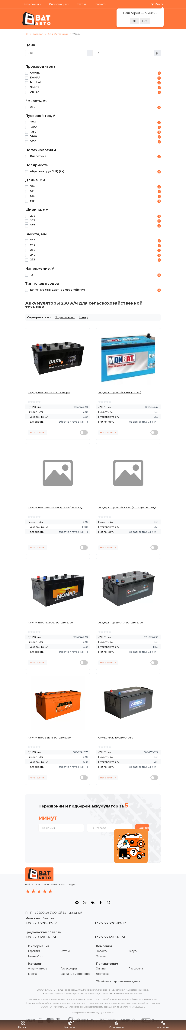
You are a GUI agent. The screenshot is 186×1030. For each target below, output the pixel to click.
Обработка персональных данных (119, 981)
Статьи (81, 4)
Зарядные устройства (75, 974)
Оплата (101, 968)
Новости (101, 951)
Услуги (132, 951)
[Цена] (56, 53)
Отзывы (101, 956)
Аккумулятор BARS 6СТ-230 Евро (49, 392)
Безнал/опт (35, 956)
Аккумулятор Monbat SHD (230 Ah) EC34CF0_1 (127, 507)
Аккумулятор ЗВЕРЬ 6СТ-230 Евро (49, 737)
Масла (32, 974)
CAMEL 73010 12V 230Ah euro (115, 737)
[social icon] (77, 902)
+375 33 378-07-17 (110, 923)
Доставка (102, 974)
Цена (82, 317)
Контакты (100, 4)
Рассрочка (135, 968)
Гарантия (34, 951)
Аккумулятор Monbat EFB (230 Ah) (119, 392)
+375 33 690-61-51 (110, 937)
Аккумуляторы (37, 968)
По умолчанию (65, 317)
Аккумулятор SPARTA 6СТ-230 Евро (120, 622)
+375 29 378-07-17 (41, 923)
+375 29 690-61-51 (40, 937)
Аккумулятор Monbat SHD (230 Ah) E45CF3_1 (55, 507)
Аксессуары (69, 968)
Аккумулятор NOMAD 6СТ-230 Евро (50, 622)
